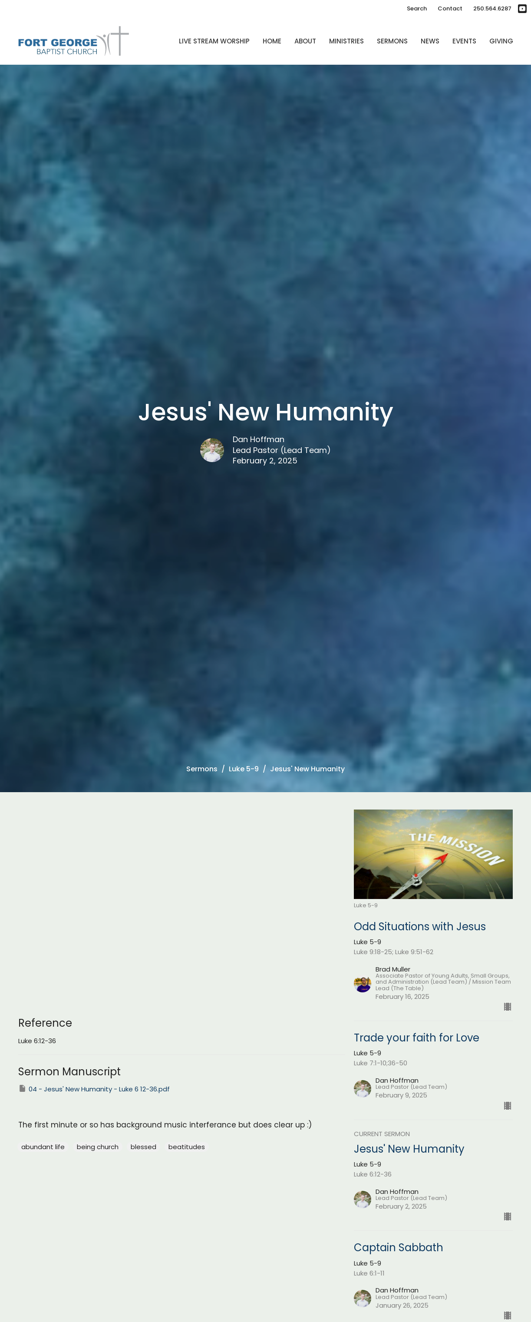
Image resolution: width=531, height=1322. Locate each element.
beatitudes (186, 1146)
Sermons (392, 41)
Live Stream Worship (214, 41)
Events (464, 41)
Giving (501, 41)
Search (417, 8)
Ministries (346, 41)
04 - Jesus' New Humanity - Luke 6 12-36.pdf (94, 1089)
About (305, 41)
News (430, 41)
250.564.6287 (492, 8)
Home (272, 41)
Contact (450, 8)
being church (98, 1146)
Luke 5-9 (244, 769)
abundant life (43, 1146)
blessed (143, 1146)
